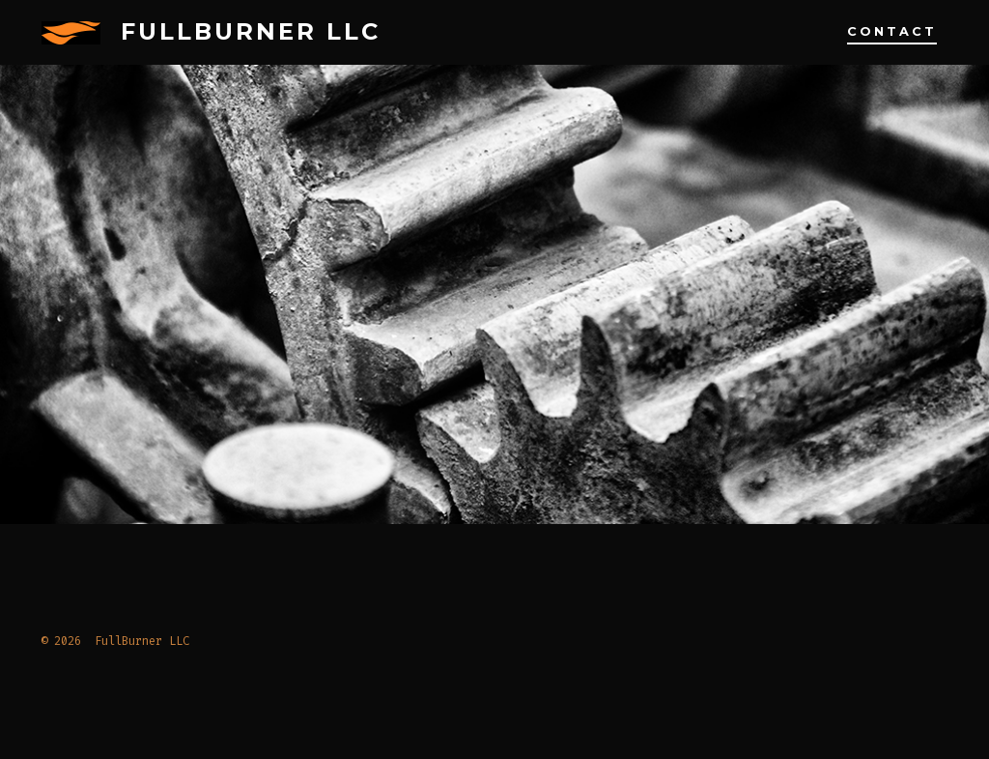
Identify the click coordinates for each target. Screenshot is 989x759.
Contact (892, 31)
